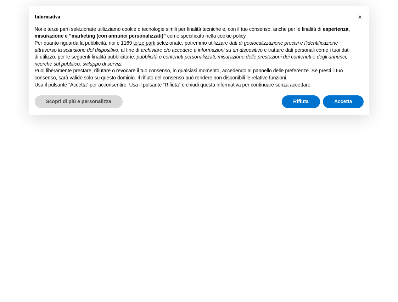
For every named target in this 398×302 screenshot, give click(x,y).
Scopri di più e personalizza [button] (78, 101)
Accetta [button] (343, 101)
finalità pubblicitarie (113, 57)
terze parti (144, 43)
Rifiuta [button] (301, 101)
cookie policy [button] (231, 36)
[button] (360, 17)
